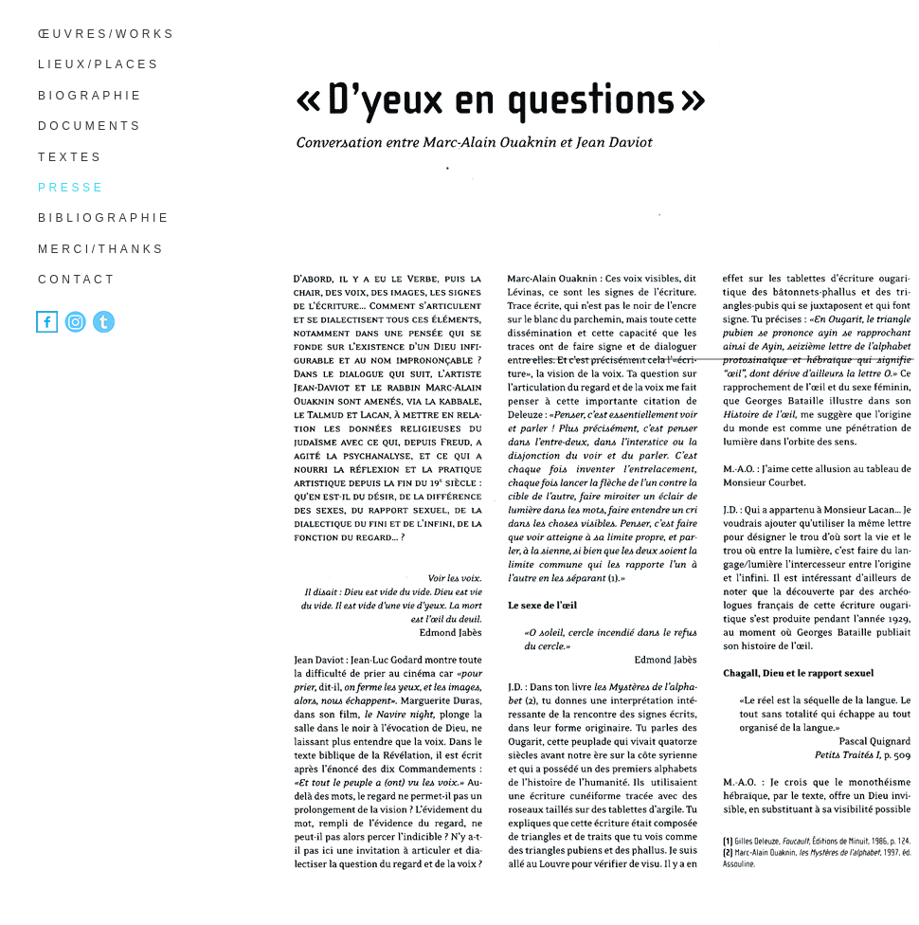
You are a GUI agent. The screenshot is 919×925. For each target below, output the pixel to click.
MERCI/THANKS (101, 249)
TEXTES (70, 157)
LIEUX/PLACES (99, 64)
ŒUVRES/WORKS (106, 34)
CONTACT (77, 279)
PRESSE (71, 187)
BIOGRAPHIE (90, 95)
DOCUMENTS (90, 126)
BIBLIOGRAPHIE (104, 218)
